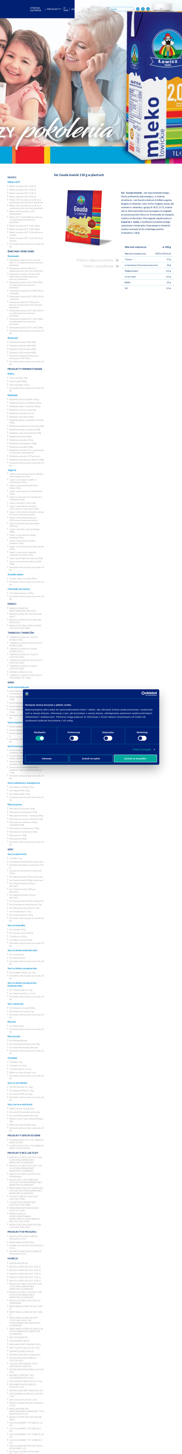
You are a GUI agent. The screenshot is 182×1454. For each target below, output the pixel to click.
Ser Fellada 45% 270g (19, 790)
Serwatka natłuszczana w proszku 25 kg (26, 245)
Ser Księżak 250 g (17, 929)
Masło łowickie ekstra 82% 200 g (25, 615)
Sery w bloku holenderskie (22, 950)
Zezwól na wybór (91, 758)
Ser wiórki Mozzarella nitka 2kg (23, 1047)
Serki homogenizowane (21, 746)
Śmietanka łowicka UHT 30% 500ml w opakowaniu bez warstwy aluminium (26, 285)
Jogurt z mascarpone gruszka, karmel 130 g (26, 547)
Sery (10, 849)
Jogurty (12, 469)
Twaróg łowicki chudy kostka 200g (23, 667)
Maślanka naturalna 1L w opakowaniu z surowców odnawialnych (26, 451)
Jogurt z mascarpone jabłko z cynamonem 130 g (23, 480)
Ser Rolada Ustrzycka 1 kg (21, 1011)
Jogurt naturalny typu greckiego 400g (24, 530)
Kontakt (111, 9)
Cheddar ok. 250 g (18, 936)
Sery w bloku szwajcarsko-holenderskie (22, 984)
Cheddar (12, 1057)
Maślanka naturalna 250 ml (21, 413)
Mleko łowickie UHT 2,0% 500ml (24, 229)
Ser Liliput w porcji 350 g (20, 940)
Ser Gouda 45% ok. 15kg (20, 1094)
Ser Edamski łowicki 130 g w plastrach (22, 896)
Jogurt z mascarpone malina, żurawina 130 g (22, 542)
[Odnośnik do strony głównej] (9, 8)
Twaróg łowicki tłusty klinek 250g (23, 638)
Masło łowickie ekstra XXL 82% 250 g (25, 621)
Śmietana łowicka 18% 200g (22, 342)
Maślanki (13, 395)
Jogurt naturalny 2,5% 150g (22, 503)
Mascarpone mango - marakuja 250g (26, 815)
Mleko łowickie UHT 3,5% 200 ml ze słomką (26, 233)
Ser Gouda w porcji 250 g (21, 933)
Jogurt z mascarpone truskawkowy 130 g (25, 492)
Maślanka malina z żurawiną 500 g (24, 406)
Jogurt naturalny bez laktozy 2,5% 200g (25, 562)
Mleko (12, 177)
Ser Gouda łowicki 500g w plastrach (26, 880)
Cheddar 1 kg (15, 858)
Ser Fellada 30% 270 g (19, 794)
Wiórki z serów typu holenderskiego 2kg (26, 1120)
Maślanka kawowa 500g (20, 436)
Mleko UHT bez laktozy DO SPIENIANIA (22, 212)
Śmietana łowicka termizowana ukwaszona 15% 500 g (23, 357)
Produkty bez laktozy (23, 1152)
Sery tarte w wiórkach (20, 1104)
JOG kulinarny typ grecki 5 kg (25, 1429)
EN (176, 8)
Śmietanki (13, 256)
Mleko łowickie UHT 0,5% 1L (22, 196)
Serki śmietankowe (18, 687)
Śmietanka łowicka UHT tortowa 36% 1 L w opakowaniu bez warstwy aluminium (26, 262)
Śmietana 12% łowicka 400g (22, 352)
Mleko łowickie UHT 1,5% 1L (22, 193)
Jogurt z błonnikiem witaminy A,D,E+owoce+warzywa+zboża (23, 507)
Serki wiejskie (15, 722)
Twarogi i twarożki (21, 632)
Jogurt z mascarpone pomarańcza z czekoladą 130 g (25, 498)
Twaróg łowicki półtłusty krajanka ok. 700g (26, 676)
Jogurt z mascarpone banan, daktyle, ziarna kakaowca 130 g (26, 475)
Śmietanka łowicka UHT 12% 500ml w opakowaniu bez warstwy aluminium (26, 321)
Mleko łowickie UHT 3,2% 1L (22, 186)
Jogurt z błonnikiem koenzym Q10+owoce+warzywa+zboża (23, 518)
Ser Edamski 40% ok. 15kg (21, 1090)
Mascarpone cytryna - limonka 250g (26, 819)
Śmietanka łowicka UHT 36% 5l (25, 1307)
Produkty (66, 9)
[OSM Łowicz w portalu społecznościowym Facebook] (157, 9)
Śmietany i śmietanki (21, 251)
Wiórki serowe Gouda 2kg (21, 1108)
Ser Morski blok (16, 1026)
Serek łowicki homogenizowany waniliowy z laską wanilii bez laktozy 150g (25, 770)
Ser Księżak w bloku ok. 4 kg (22, 972)
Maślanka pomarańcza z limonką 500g (26, 426)
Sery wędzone (15, 1003)
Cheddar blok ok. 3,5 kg (20, 1069)
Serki (11, 682)
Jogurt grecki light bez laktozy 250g (26, 558)
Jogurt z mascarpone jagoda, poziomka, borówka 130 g (22, 553)
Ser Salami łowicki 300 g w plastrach (26, 861)
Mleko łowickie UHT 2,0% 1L (22, 189)
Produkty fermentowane (25, 368)
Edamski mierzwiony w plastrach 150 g (26, 866)
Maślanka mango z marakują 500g (24, 429)
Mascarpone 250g (17, 835)
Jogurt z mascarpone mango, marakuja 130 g (22, 536)
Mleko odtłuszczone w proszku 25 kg (23, 1237)
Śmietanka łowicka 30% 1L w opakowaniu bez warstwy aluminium (26, 269)
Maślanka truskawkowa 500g (23, 443)
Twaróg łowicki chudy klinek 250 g (23, 650)
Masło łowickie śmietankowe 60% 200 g (22, 609)
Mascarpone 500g (17, 838)
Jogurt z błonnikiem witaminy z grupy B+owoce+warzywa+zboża (26, 513)
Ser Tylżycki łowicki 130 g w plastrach (22, 884)
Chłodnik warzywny (19, 588)
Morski (12, 1021)
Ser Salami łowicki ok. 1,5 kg (22, 993)
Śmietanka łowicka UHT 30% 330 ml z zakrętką (26, 292)
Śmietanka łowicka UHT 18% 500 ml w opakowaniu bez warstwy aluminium (26, 313)
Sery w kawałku (16, 925)
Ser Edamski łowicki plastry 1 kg (24, 908)
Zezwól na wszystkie (135, 758)
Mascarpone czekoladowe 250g (24, 828)
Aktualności (93, 9)
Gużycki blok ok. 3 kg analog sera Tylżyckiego (26, 1146)
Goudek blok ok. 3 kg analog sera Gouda (26, 1141)
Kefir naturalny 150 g (19, 384)
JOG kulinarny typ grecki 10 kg (25, 1424)
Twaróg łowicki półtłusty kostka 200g (26, 661)
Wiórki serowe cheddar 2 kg (22, 1072)
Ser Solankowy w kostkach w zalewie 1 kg (26, 1447)
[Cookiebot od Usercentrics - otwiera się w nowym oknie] (143, 693)
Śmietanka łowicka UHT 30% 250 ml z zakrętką (26, 297)
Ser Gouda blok (16, 954)
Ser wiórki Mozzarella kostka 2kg (24, 1044)
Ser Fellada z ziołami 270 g (21, 787)
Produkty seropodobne (24, 1135)
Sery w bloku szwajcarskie (22, 968)
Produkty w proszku (22, 1231)
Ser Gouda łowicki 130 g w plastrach (26, 901)
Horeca (13, 1258)
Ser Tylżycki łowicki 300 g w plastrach (22, 890)
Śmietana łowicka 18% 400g (22, 345)
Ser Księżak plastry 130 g (21, 915)
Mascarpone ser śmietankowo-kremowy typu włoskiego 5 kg (26, 1411)
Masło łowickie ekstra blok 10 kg (26, 1404)
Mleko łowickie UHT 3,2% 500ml (24, 225)
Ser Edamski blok (17, 958)
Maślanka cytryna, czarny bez (22, 409)
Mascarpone (15, 804)
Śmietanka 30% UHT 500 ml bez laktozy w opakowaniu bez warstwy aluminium (25, 305)
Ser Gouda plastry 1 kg (20, 911)
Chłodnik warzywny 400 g (21, 593)
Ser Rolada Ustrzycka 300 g (22, 1008)
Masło (12, 603)
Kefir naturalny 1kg (18, 377)
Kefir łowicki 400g (18, 381)
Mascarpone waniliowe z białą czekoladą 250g (23, 823)
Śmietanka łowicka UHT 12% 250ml (26, 327)
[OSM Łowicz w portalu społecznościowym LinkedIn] (162, 9)
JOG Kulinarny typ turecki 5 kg (26, 1441)
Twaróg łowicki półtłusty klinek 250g (26, 644)
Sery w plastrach (17, 854)
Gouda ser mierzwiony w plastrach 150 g (25, 871)
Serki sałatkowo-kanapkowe (24, 782)
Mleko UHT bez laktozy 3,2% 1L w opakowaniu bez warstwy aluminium (26, 201)
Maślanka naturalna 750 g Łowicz (24, 456)
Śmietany (13, 337)
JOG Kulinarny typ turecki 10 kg (26, 1435)
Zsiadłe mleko (15, 574)
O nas (79, 9)
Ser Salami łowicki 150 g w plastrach (26, 876)
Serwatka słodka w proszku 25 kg (26, 1246)
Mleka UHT (14, 181)
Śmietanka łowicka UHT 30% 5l (25, 1313)
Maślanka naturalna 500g (21, 447)
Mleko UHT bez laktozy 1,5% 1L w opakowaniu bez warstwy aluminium (26, 206)
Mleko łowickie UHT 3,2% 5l (25, 1266)
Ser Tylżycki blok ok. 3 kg (20, 990)
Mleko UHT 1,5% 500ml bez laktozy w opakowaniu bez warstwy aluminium (25, 219)
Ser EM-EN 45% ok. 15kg (21, 1087)
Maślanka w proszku (21, 1242)
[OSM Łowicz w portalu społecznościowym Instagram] (152, 9)
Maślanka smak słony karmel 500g (25, 433)
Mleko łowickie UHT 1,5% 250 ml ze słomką (26, 239)
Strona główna (46, 9)
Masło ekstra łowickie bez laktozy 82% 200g (25, 626)
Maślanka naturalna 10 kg (21, 440)
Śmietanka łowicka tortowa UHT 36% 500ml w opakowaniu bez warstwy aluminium (24, 276)
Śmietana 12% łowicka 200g (22, 349)
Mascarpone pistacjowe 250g (23, 812)
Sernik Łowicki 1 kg (20, 672)
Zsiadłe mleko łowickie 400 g (23, 578)
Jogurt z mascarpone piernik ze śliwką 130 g (23, 486)
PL (170, 8)
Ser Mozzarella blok (18, 1040)
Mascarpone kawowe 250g (22, 808)
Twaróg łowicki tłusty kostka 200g (23, 655)
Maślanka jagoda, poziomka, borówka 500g (26, 421)
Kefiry (11, 373)
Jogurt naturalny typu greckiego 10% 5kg (24, 524)
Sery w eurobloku (17, 1082)
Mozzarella (14, 1036)
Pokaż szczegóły (142, 749)
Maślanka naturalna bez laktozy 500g (26, 459)
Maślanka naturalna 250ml (21, 416)
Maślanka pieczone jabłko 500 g (24, 399)
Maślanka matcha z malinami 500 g (25, 402)
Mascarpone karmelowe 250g (23, 831)
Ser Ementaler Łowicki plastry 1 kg (25, 904)
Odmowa (46, 758)
